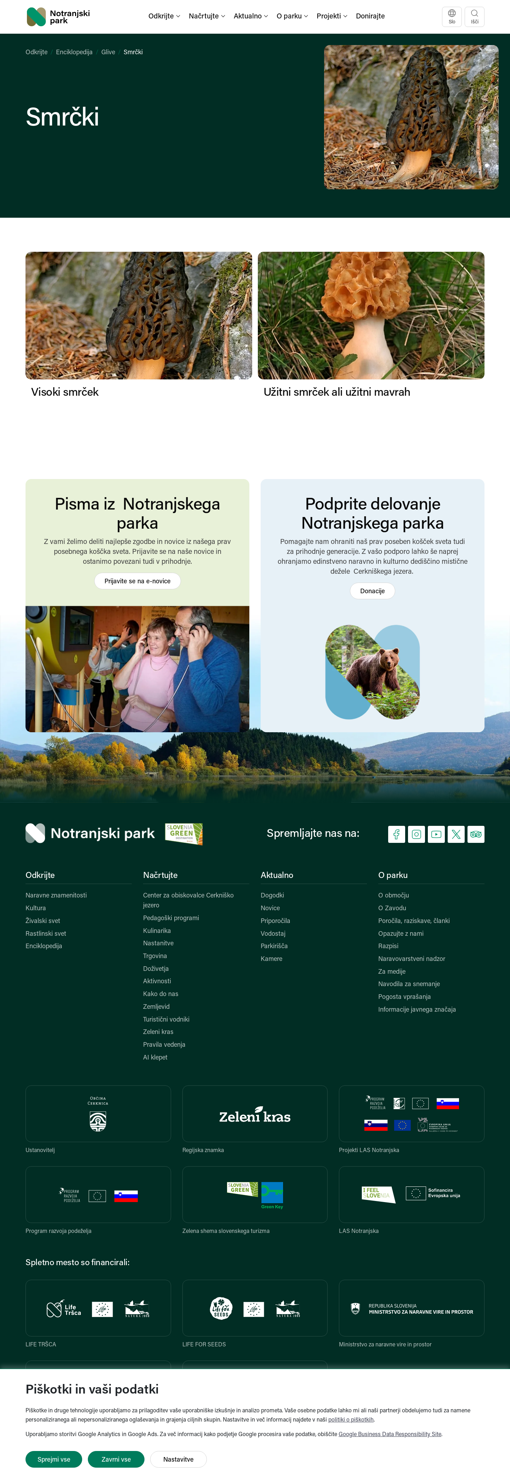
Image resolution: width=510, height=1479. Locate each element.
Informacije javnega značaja (417, 1010)
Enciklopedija (74, 52)
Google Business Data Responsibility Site (390, 1435)
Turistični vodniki (166, 1020)
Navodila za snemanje (409, 984)
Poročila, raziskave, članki (414, 921)
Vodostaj (273, 934)
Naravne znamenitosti (56, 896)
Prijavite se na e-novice (137, 581)
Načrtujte (160, 876)
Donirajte (370, 16)
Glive (108, 52)
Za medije (392, 972)
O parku (392, 876)
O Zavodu (392, 908)
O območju (393, 896)
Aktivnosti (157, 981)
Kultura (36, 908)
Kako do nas (160, 994)
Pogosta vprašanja (404, 997)
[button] (165, 17)
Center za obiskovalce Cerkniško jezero (188, 901)
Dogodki (272, 896)
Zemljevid (156, 1007)
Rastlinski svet (46, 934)
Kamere (271, 959)
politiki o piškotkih (351, 1420)
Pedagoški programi (171, 918)
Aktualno (277, 876)
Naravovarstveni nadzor (411, 959)
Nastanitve (158, 943)
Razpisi (388, 946)
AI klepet (155, 1058)
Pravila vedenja (164, 1045)
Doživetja (156, 969)
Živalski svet (43, 921)
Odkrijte (36, 52)
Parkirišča (274, 946)
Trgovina (155, 956)
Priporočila (275, 921)
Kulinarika (157, 931)
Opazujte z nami (401, 934)
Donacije (372, 591)
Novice (270, 908)
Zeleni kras (158, 1032)
